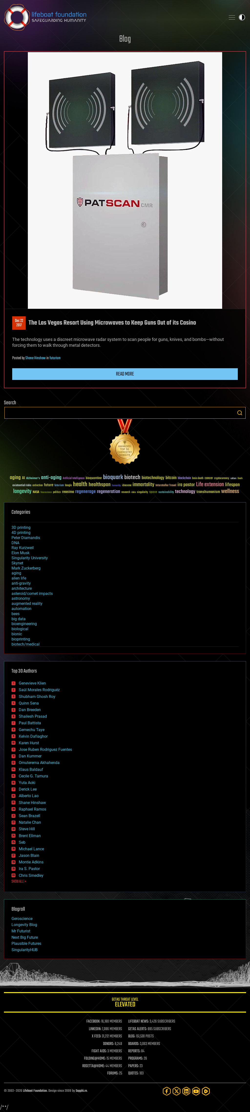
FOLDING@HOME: (95, 1058)
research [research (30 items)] (125, 492)
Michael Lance (31, 849)
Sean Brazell (29, 815)
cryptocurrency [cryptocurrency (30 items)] (221, 478)
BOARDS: (133, 1044)
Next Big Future (24, 937)
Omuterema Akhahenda (39, 762)
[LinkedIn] (186, 1091)
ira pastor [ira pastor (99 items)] (186, 485)
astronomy (20, 598)
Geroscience (21, 918)
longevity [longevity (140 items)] (22, 491)
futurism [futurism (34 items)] (59, 485)
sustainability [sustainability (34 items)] (166, 492)
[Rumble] (206, 1091)
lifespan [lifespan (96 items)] (232, 485)
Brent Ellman (30, 835)
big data (18, 619)
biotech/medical (25, 644)
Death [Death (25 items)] (240, 478)
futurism (55, 358)
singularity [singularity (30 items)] (142, 492)
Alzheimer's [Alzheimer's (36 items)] (33, 478)
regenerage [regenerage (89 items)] (85, 491)
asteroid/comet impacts (32, 593)
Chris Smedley (31, 875)
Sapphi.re (81, 1091)
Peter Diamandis (25, 537)
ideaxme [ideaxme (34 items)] (126, 485)
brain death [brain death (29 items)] (197, 478)
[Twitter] (176, 1091)
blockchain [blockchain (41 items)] (184, 478)
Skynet (17, 563)
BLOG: (131, 1036)
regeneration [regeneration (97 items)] (108, 491)
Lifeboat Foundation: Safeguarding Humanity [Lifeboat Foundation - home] (113, 17)
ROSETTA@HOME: (93, 1066)
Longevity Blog (24, 924)
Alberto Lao (29, 795)
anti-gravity (21, 583)
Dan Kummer (30, 756)
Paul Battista (30, 723)
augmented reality (26, 603)
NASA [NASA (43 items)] (36, 492)
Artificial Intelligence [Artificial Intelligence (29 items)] (73, 478)
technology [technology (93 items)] (185, 492)
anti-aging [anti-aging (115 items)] (51, 478)
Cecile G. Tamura (33, 776)
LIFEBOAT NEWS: (138, 1021)
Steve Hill (27, 829)
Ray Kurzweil (22, 547)
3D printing (21, 527)
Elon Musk (20, 553)
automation (21, 608)
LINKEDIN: (95, 1029)
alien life (18, 578)
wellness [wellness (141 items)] (230, 491)
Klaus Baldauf (31, 769)
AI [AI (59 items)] (23, 478)
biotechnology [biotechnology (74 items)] (153, 478)
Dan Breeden (30, 709)
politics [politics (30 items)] (57, 492)
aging (16, 573)
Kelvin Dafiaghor (33, 736)
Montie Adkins (31, 862)
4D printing (21, 532)
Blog (125, 39)
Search (240, 413)
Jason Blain (29, 855)
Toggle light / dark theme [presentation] (242, 17)
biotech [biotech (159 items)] (132, 477)
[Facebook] (167, 1091)
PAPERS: (133, 1066)
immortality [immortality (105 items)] (143, 485)
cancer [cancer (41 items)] (209, 478)
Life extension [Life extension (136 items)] (210, 485)
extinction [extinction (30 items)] (37, 485)
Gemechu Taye (31, 729)
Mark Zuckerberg (26, 568)
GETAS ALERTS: (137, 1029)
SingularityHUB (24, 950)
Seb (22, 842)
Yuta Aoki (27, 782)
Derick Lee (28, 789)
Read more (125, 374)
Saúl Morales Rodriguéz (39, 689)
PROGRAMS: (135, 1058)
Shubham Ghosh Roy (37, 696)
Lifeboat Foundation (35, 1091)
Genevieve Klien (32, 683)
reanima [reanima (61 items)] (68, 492)
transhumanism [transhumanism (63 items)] (208, 492)
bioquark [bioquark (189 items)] (113, 477)
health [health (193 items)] (80, 484)
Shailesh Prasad (33, 716)
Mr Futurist (20, 931)
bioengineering (24, 623)
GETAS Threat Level (125, 1003)
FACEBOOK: (93, 1021)
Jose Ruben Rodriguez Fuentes (45, 749)
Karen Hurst (29, 743)
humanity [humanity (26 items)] (116, 485)
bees (15, 613)
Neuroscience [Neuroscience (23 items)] (46, 492)
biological (19, 629)
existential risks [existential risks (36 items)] (21, 485)
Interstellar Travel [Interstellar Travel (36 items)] (166, 485)
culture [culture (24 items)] (233, 478)
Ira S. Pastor (29, 868)
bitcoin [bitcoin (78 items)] (171, 478)
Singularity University (29, 558)
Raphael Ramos (32, 809)
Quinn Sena (29, 703)
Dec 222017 (19, 323)
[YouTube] (196, 1091)
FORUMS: (112, 1073)
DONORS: (108, 1044)
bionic (16, 634)
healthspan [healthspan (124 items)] (100, 485)
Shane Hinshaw (35, 358)
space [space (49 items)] (153, 492)
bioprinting (20, 639)
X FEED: (96, 1036)
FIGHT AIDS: (99, 1051)
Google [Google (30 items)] (68, 485)
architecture (21, 588)
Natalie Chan (30, 822)
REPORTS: (134, 1051)
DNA (15, 543)
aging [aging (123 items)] (15, 478)
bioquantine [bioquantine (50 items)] (94, 478)
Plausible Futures (26, 943)
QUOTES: (133, 1073)
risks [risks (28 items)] (133, 492)
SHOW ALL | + (18, 882)
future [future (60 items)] (48, 485)
